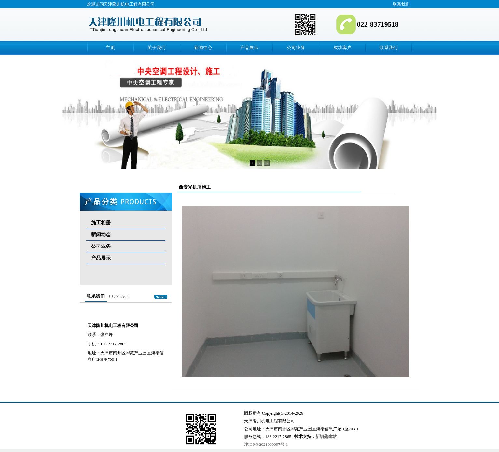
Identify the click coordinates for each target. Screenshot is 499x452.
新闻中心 (203, 47)
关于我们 (156, 47)
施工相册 (101, 222)
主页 (110, 47)
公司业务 (296, 47)
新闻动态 (101, 234)
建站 (332, 436)
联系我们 (401, 4)
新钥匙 (321, 436)
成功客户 (342, 47)
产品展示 (249, 47)
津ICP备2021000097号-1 (266, 444)
